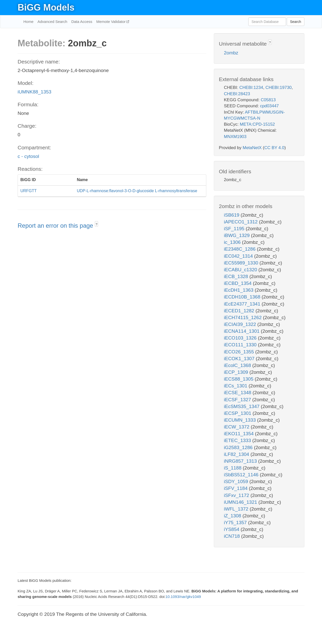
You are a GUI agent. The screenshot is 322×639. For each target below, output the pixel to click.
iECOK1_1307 (240, 358)
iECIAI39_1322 (240, 324)
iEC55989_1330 (242, 262)
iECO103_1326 (241, 338)
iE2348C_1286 (240, 249)
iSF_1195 (235, 228)
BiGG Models (46, 7)
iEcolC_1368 (238, 365)
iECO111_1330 (241, 344)
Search (295, 22)
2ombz (231, 52)
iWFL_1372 (237, 509)
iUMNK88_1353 (34, 91)
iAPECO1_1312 (241, 221)
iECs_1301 (236, 385)
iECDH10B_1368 (243, 296)
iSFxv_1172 (237, 495)
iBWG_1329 (237, 235)
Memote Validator (111, 21)
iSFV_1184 (236, 488)
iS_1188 (233, 467)
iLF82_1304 (237, 454)
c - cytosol (28, 156)
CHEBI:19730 (278, 87)
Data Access (81, 21)
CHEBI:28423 (237, 93)
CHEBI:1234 (251, 87)
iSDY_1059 (236, 481)
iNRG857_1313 (241, 461)
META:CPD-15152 (257, 124)
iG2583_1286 (239, 447)
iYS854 (232, 529)
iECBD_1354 (238, 283)
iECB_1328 (236, 276)
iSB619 (232, 215)
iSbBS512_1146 (242, 474)
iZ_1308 (233, 515)
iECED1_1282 (240, 310)
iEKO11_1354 (239, 433)
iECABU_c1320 (241, 269)
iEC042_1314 (239, 256)
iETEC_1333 (238, 440)
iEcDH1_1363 (239, 290)
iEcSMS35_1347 (242, 406)
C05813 (268, 99)
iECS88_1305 (239, 379)
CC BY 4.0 (274, 147)
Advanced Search (52, 21)
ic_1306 (233, 242)
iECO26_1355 (239, 351)
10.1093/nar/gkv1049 (183, 596)
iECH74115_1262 (243, 317)
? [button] (96, 224)
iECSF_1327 (238, 399)
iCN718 (232, 536)
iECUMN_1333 (240, 420)
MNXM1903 (235, 136)
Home (28, 21)
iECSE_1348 (238, 392)
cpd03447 (269, 106)
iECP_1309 (236, 372)
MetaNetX (252, 147)
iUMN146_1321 (241, 502)
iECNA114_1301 (242, 331)
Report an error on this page (56, 225)
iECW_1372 (237, 426)
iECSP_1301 (238, 413)
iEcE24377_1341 (243, 304)
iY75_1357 (236, 522)
